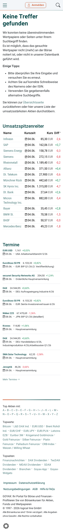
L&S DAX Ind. (21, 426)
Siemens (8, 156)
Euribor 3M (16, 435)
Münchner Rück (12, 180)
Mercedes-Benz (12, 226)
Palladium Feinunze (28, 444)
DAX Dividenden (37, 460)
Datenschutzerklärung (32, 482)
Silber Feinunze (31, 439)
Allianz (7, 168)
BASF (6, 220)
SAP (5, 145)
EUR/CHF (15, 430)
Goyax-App (40, 469)
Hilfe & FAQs (47, 489)
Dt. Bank (8, 192)
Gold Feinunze (11, 439)
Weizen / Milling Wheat (16, 448)
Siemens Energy (12, 150)
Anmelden (35, 5)
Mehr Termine (11, 379)
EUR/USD (37, 426)
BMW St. (8, 214)
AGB (35, 489)
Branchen (25, 469)
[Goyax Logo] (12, 5)
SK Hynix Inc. (11, 186)
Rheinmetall (10, 162)
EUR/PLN (42, 430)
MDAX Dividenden (30, 464)
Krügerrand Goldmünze (39, 435)
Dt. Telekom (10, 174)
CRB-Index (48, 444)
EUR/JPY (29, 430)
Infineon (8, 139)
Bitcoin (7, 426)
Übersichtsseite (33, 102)
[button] (6, 526)
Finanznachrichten (14, 460)
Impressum (10, 482)
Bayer (6, 208)
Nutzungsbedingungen (16, 489)
